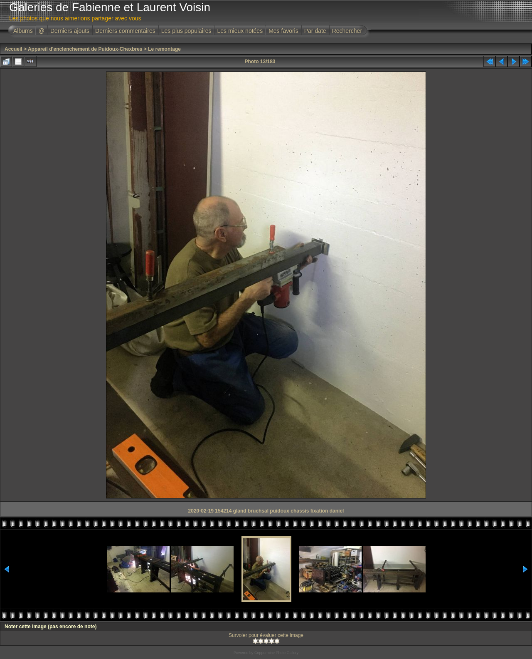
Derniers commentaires (125, 30)
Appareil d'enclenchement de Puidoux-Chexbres (85, 49)
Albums (23, 30)
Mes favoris (283, 30)
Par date (315, 30)
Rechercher (347, 30)
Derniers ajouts (69, 30)
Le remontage (164, 49)
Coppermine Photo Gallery (276, 653)
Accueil (13, 49)
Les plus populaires (186, 30)
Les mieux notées (240, 30)
